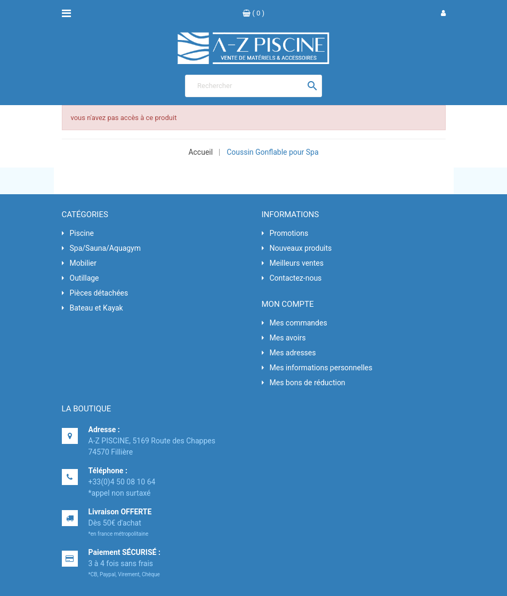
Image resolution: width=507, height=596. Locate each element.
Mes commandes (298, 323)
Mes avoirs (288, 337)
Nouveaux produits (301, 248)
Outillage (84, 278)
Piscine (82, 233)
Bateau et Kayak (96, 308)
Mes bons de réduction (307, 382)
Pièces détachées (99, 293)
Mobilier (83, 263)
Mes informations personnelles (321, 367)
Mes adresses (293, 352)
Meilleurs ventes (297, 263)
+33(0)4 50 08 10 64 (122, 482)
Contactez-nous (296, 278)
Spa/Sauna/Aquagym (105, 248)
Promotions (289, 233)
